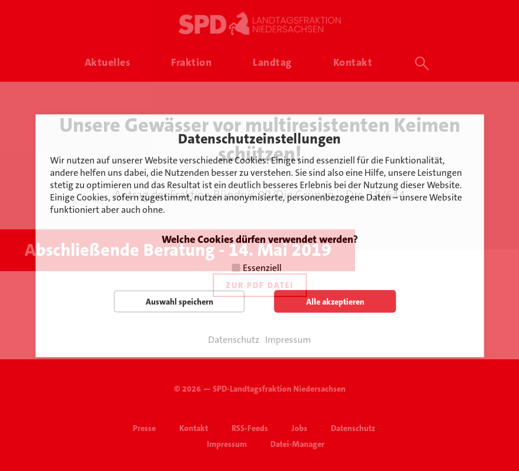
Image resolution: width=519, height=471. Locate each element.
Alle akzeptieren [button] (335, 301)
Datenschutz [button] (233, 339)
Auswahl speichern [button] (179, 301)
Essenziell (262, 267)
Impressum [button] (288, 339)
